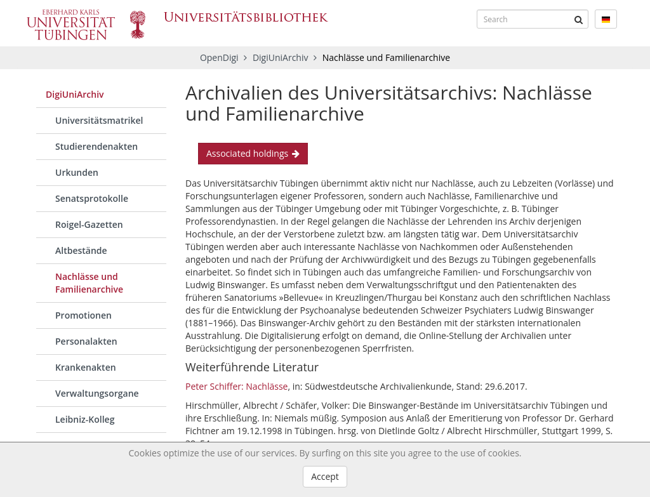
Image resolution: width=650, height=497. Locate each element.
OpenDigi (219, 57)
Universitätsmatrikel (99, 120)
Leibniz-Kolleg (84, 419)
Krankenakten (85, 367)
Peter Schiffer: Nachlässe (236, 386)
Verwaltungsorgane (97, 393)
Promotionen (83, 315)
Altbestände (81, 250)
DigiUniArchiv (281, 57)
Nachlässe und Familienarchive (89, 282)
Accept (325, 476)
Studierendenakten (96, 146)
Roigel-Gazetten (89, 224)
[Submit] (578, 19)
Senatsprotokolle (91, 198)
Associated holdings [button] (253, 153)
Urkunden (76, 172)
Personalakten (86, 341)
